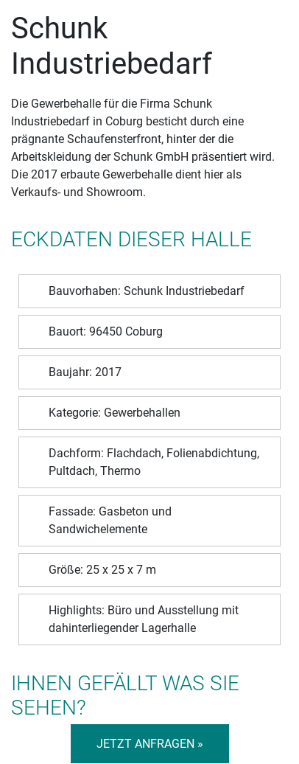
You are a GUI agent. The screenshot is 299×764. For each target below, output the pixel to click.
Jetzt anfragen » (149, 744)
